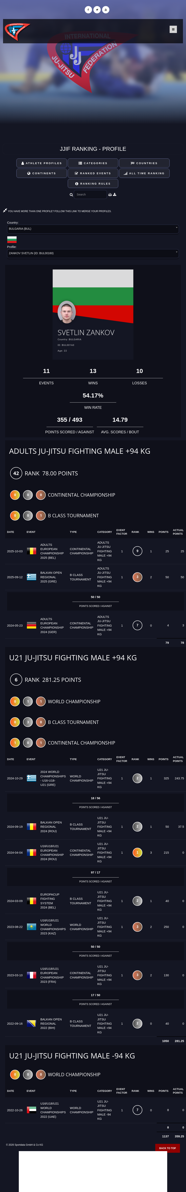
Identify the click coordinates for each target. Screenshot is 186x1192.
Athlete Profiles (41, 163)
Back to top (167, 1148)
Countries (144, 163)
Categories (93, 163)
